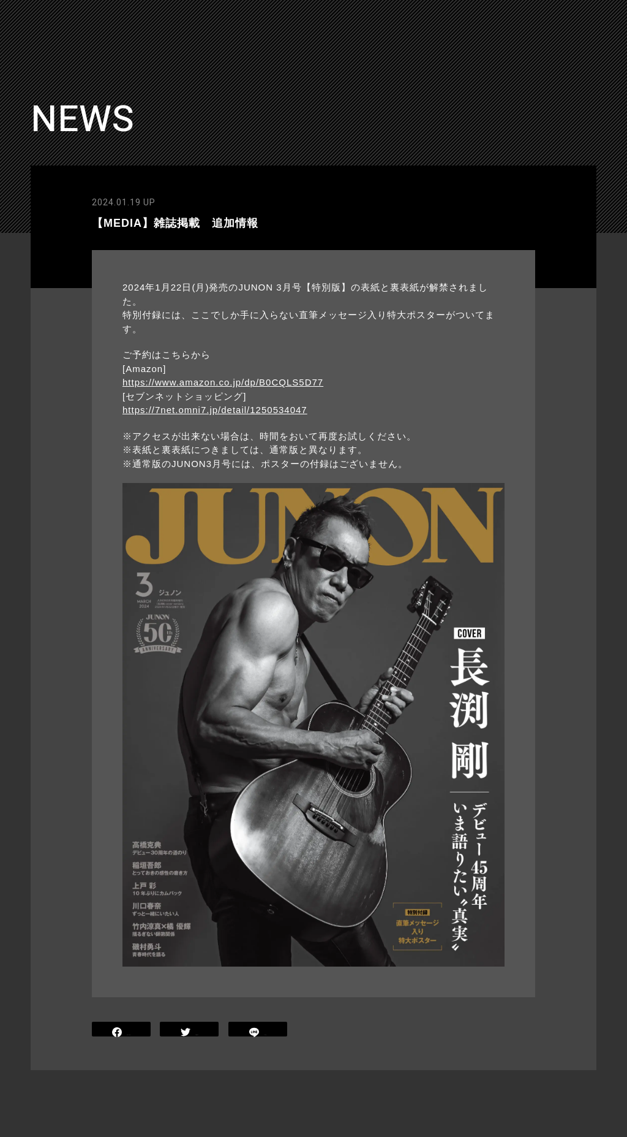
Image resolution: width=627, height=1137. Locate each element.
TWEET (189, 1030)
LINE (257, 1030)
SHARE (121, 1030)
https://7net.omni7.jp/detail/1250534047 (214, 410)
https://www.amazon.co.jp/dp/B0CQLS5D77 (222, 382)
